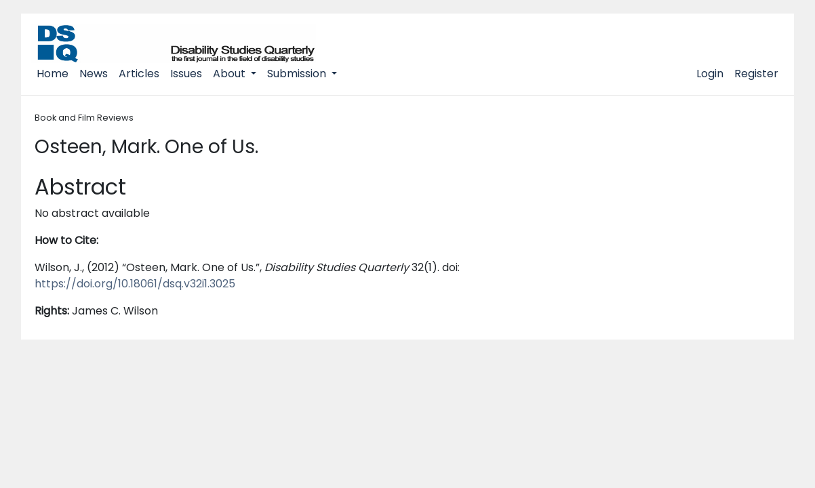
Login (709, 73)
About (230, 73)
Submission (298, 73)
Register (756, 73)
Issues (186, 73)
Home (52, 73)
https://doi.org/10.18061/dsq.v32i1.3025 (135, 283)
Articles (139, 73)
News (93, 73)
